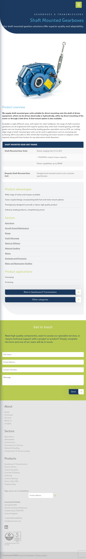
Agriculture (9, 223)
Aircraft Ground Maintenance (17, 228)
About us (8, 420)
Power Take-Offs (11, 481)
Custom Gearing (11, 478)
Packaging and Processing (15, 258)
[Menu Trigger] (79, 5)
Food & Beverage (12, 238)
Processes (8, 415)
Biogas (8, 233)
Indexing (8, 475)
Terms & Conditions (26, 555)
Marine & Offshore (12, 243)
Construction (9, 442)
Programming (10, 484)
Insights (7, 423)
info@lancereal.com (12, 521)
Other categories (40, 299)
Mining (8, 253)
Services (7, 418)
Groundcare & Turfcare (13, 445)
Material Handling (12, 248)
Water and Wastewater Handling (18, 263)
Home (6, 412)
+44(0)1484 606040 (13, 518)
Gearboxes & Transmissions (15, 464)
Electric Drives (10, 467)
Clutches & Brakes (12, 472)
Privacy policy (41, 555)
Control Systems (11, 470)
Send (73, 391)
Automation (9, 439)
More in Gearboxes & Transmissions (40, 292)
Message (43, 380)
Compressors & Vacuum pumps (17, 451)
